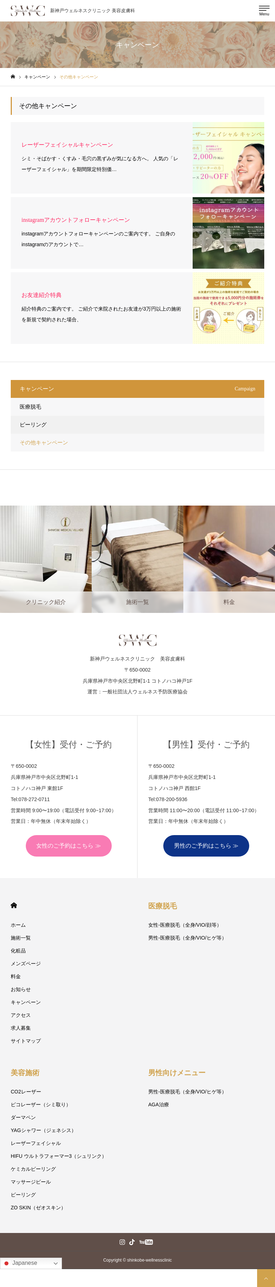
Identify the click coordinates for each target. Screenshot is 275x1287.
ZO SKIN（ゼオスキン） (38, 1207)
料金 (16, 976)
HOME (14, 905)
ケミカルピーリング (33, 1169)
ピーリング (33, 424)
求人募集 (21, 1028)
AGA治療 (158, 1104)
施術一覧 (21, 938)
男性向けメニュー (177, 1073)
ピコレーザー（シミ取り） (41, 1104)
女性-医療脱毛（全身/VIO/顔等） (185, 925)
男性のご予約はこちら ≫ (206, 846)
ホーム (18, 925)
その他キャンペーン (44, 442)
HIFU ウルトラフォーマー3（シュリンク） (59, 1156)
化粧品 (18, 951)
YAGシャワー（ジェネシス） (43, 1130)
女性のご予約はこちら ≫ (68, 846)
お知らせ (21, 989)
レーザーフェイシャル (36, 1143)
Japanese (19, 1263)
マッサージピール (31, 1182)
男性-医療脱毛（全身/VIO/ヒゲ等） (187, 938)
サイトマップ (26, 1041)
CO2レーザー (26, 1092)
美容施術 (25, 1073)
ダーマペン (23, 1117)
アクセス (21, 1015)
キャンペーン (26, 1002)
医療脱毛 (30, 407)
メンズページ (26, 963)
